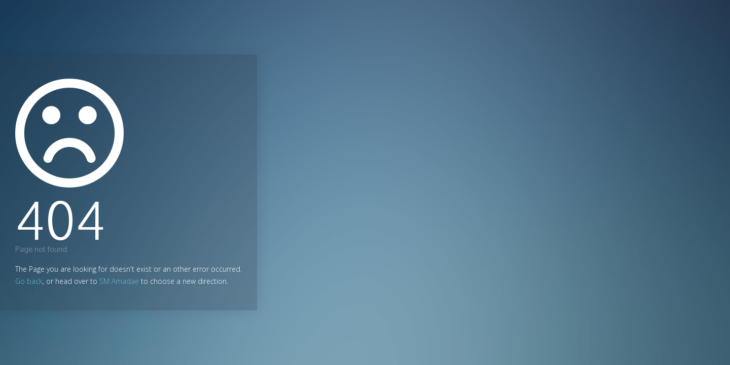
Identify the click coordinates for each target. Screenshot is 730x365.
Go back (29, 281)
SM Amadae (119, 281)
